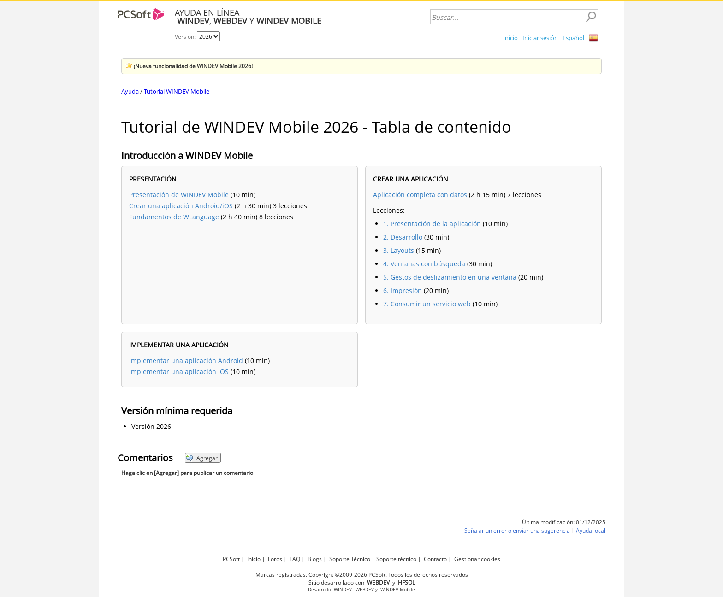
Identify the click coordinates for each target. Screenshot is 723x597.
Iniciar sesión (540, 38)
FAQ (295, 559)
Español (573, 38)
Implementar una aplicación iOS (179, 371)
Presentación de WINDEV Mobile (179, 194)
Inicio (510, 38)
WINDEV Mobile (397, 589)
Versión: (186, 37)
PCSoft (231, 559)
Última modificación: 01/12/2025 (563, 522)
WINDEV (343, 589)
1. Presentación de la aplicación (432, 223)
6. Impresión (402, 290)
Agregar (202, 458)
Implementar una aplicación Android (186, 360)
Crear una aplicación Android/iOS (181, 205)
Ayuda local (590, 530)
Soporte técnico (396, 559)
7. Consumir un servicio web (427, 303)
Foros (275, 559)
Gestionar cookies (477, 559)
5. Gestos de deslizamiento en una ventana (449, 277)
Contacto (435, 559)
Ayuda (130, 91)
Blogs (315, 559)
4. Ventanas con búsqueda (424, 263)
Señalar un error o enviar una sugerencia (517, 530)
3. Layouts (398, 250)
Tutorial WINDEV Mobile (176, 91)
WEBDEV (365, 589)
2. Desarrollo (402, 237)
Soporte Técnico (349, 559)
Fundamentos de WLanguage (174, 216)
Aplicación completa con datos (420, 194)
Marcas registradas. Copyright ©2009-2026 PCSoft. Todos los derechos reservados (361, 575)
